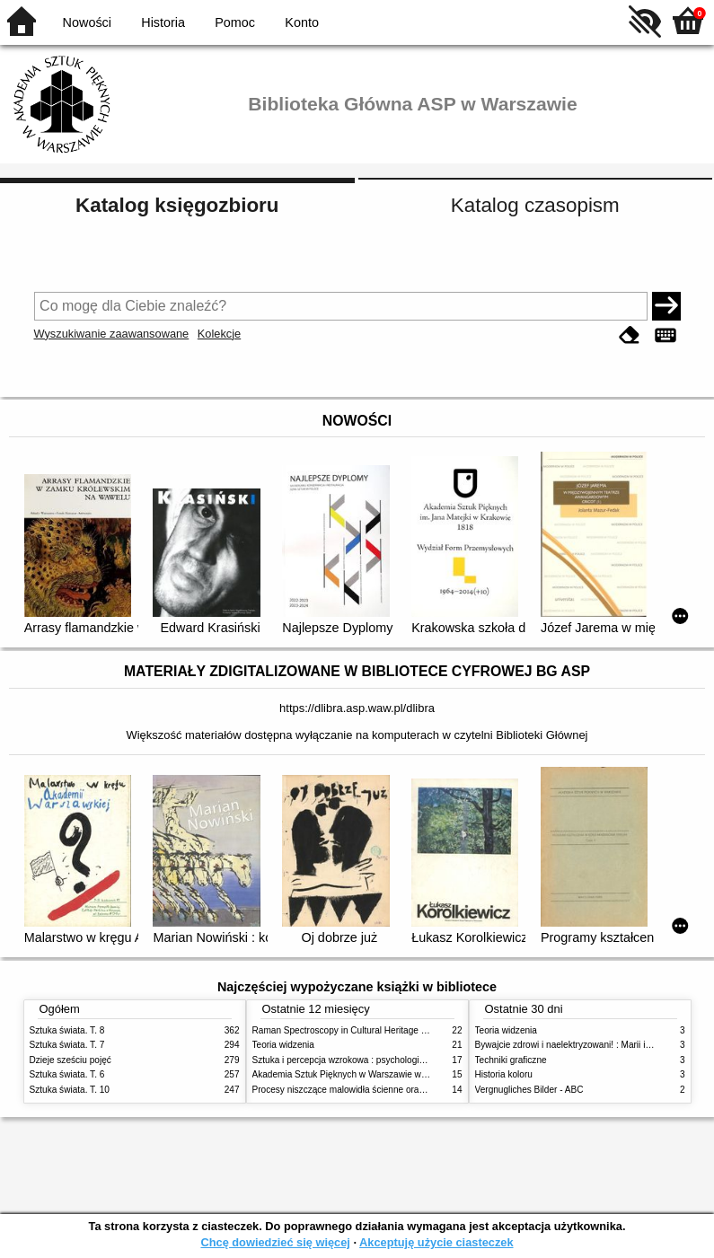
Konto (302, 22)
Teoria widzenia (283, 1045)
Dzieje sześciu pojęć (70, 1060)
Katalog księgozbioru (176, 205)
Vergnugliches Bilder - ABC (529, 1090)
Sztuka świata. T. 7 (67, 1045)
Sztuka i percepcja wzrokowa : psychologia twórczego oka (368, 1060)
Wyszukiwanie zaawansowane (112, 333)
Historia (163, 22)
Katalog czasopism (535, 205)
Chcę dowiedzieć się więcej (274, 1242)
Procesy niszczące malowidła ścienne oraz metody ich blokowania (385, 1090)
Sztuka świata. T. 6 (67, 1074)
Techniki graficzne (511, 1060)
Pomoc (235, 22)
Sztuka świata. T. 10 (70, 1090)
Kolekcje (219, 333)
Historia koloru (504, 1074)
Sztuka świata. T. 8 (67, 1030)
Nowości (87, 22)
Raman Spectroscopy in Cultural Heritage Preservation (362, 1030)
